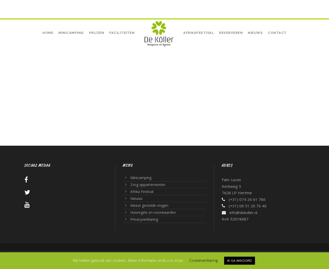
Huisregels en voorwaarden (153, 212)
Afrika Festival (141, 191)
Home (47, 33)
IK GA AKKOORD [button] (239, 260)
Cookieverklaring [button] (203, 260)
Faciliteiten (121, 33)
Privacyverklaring (144, 219)
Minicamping (71, 33)
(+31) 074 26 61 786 (46, 5)
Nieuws (255, 33)
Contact (277, 33)
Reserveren (231, 33)
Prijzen (96, 33)
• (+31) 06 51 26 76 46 (85, 5)
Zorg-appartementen (147, 184)
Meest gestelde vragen (149, 205)
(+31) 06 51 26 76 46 (248, 205)
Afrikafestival (198, 33)
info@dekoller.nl (243, 212)
